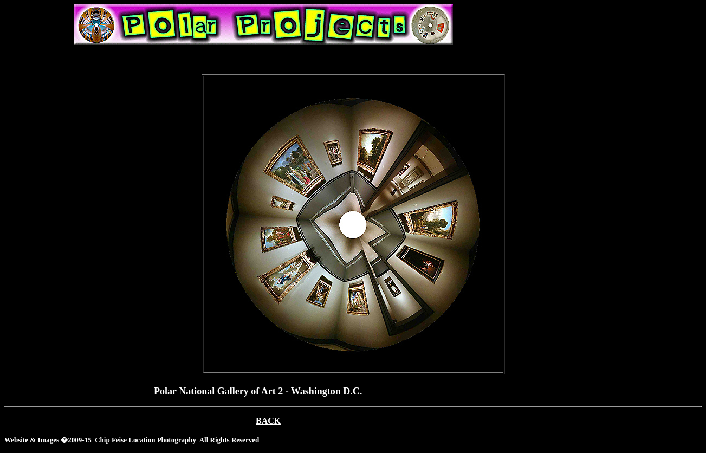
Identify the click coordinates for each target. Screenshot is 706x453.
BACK (268, 420)
